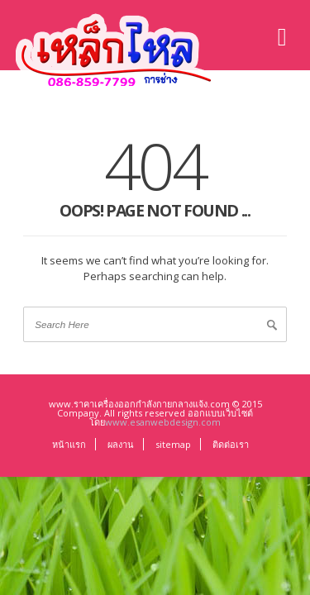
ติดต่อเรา (230, 444)
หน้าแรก (69, 444)
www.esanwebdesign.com (163, 422)
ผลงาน (120, 444)
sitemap (173, 444)
